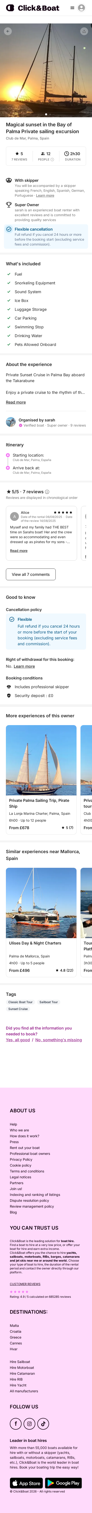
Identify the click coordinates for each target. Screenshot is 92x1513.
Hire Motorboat (22, 1367)
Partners (16, 1183)
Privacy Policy (21, 1159)
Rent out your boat (25, 1148)
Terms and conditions (27, 1171)
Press (14, 1142)
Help (13, 1124)
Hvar (13, 1349)
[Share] (84, 31)
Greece (15, 1337)
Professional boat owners (30, 1153)
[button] (46, 114)
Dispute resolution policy (29, 1200)
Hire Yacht (18, 1385)
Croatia (15, 1331)
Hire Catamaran (22, 1373)
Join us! (16, 1189)
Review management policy (32, 1206)
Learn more (45, 195)
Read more (16, 402)
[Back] (8, 31)
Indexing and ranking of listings (35, 1194)
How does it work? (24, 1136)
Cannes (16, 1343)
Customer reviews (25, 1284)
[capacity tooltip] (52, 159)
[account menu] (81, 7)
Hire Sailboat (20, 1362)
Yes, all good (18, 1039)
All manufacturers (24, 1391)
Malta (14, 1325)
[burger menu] (72, 7)
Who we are (19, 1130)
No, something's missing (58, 1039)
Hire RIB (16, 1379)
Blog (13, 1212)
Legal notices (20, 1177)
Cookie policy (20, 1165)
